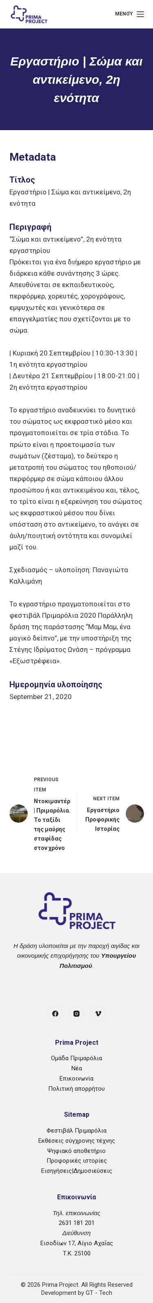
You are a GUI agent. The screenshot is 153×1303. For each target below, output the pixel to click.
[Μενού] (129, 14)
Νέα (76, 1068)
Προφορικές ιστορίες (77, 1160)
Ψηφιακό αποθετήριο (76, 1151)
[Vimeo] (98, 1014)
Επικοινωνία (76, 1078)
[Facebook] (55, 1014)
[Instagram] (76, 1014)
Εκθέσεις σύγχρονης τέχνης (76, 1140)
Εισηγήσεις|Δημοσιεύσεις (76, 1170)
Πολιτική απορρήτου (76, 1088)
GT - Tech (99, 1292)
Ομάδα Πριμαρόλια (76, 1058)
